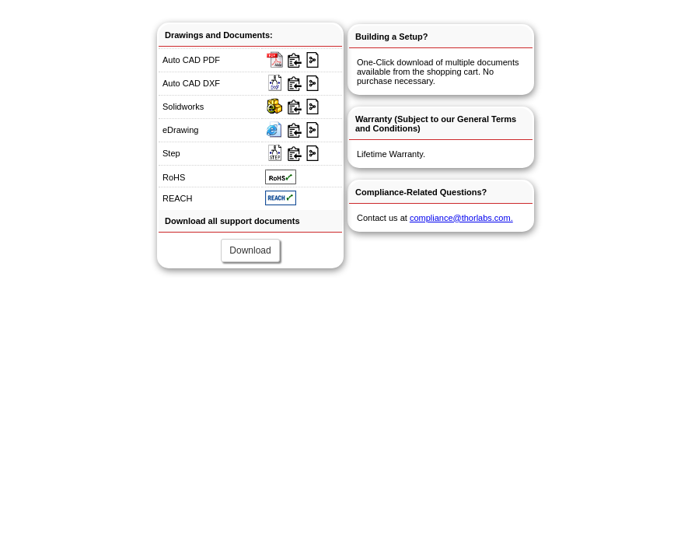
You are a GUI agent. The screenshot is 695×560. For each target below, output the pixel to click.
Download (250, 250)
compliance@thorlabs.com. (461, 217)
